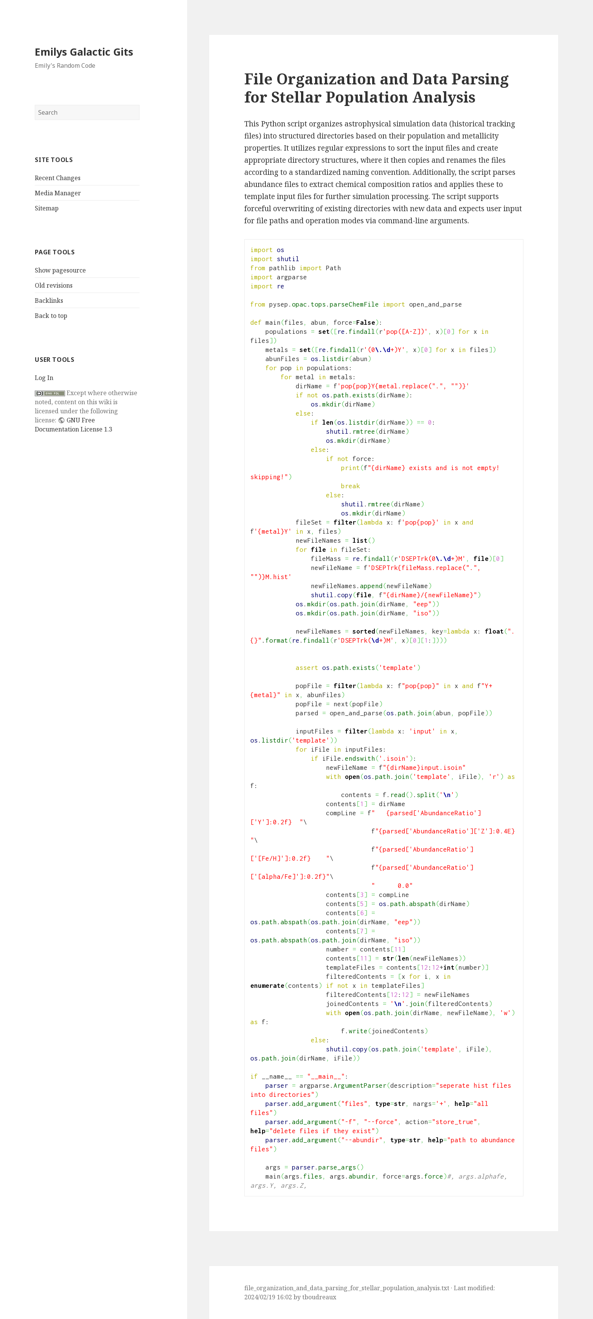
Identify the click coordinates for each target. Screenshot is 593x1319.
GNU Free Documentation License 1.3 (73, 424)
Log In (44, 378)
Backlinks (49, 300)
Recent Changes (58, 178)
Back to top (51, 315)
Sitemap (47, 208)
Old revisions (54, 285)
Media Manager (58, 193)
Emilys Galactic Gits (84, 52)
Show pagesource (60, 270)
